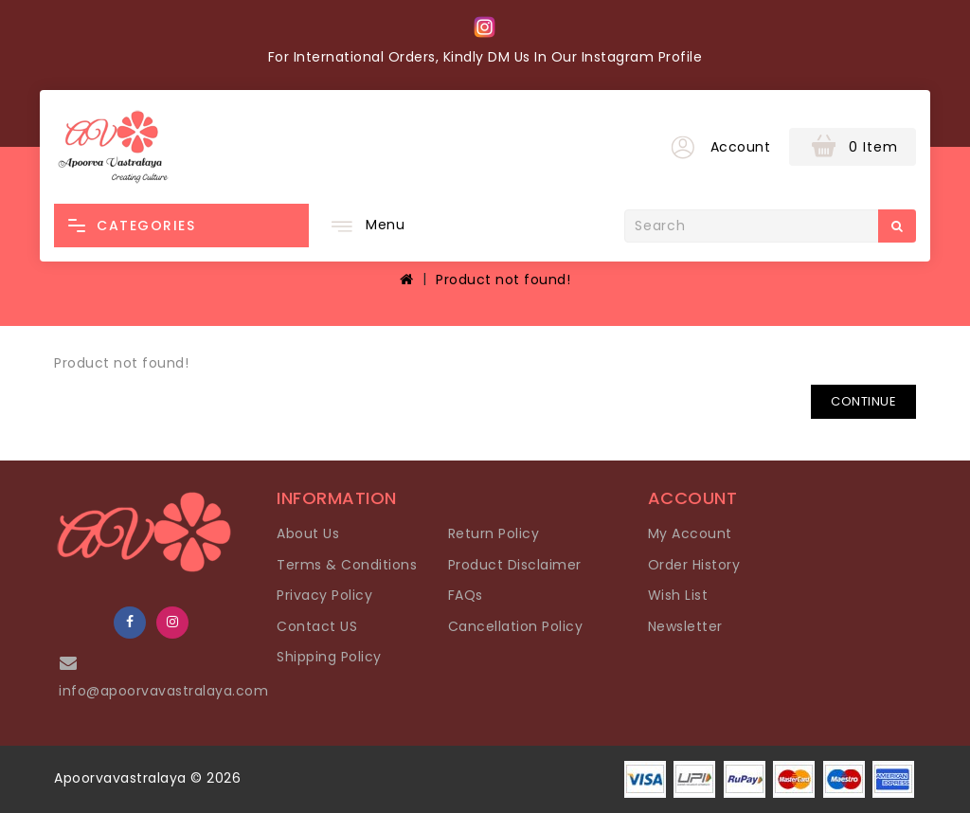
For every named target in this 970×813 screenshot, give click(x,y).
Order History (694, 564)
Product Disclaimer (515, 564)
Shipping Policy (329, 656)
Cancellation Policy (516, 626)
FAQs (465, 595)
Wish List (678, 595)
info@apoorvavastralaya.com (163, 690)
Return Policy (494, 533)
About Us (308, 533)
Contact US (317, 626)
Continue (863, 401)
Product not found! (503, 279)
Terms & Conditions (347, 564)
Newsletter (685, 626)
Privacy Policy (324, 595)
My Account (690, 533)
